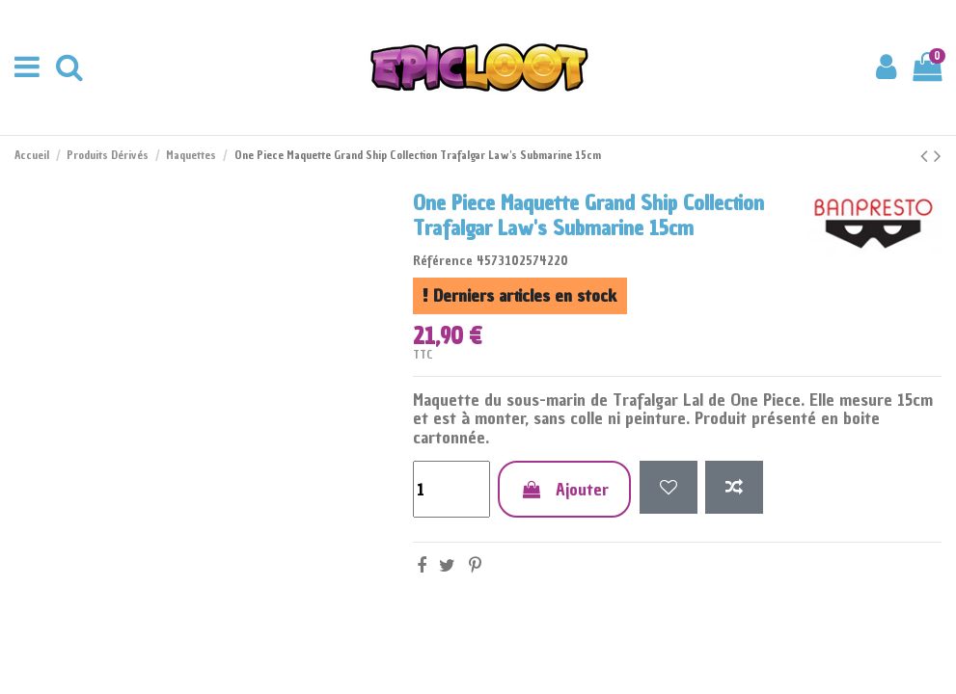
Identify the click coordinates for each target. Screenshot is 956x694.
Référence (443, 261)
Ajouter (564, 489)
